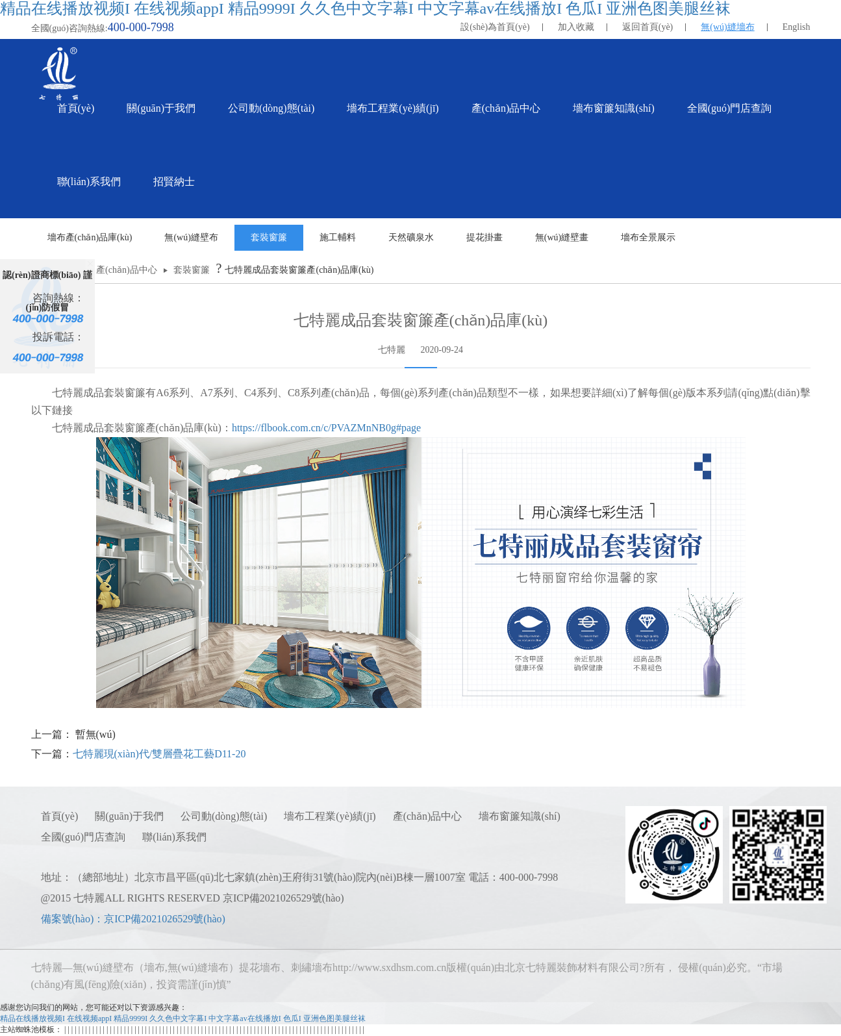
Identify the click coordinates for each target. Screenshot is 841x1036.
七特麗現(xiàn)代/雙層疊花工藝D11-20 (159, 753)
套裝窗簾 (269, 237)
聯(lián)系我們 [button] (89, 181)
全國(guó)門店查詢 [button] (729, 108)
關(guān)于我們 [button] (161, 108)
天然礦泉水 (411, 237)
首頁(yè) (76, 108)
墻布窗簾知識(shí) (519, 816)
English (796, 27)
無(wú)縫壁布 (191, 237)
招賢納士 (174, 181)
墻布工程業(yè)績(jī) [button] (392, 108)
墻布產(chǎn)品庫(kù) (89, 237)
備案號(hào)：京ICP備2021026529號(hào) (133, 918)
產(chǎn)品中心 (126, 270)
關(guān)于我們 (129, 816)
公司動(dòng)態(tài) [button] (271, 108)
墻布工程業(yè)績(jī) (329, 816)
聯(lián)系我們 (174, 836)
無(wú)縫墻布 (727, 27)
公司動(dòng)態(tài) (224, 816)
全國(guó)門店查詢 (83, 836)
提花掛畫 (484, 237)
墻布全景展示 (648, 237)
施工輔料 (338, 237)
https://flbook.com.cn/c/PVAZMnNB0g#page (326, 427)
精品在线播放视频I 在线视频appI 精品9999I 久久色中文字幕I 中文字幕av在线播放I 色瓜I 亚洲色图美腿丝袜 (365, 8)
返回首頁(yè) (647, 27)
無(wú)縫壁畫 (561, 237)
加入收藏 (576, 27)
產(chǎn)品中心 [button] (506, 108)
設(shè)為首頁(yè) (495, 27)
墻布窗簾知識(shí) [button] (613, 108)
